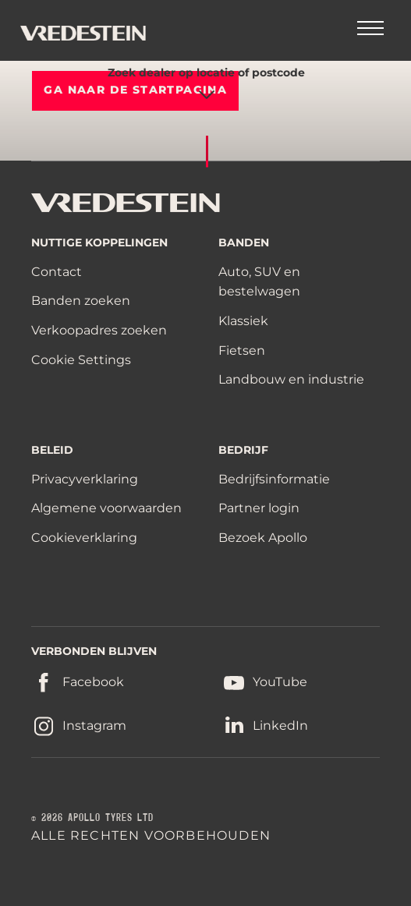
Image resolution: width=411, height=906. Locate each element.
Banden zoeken (80, 300)
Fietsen (241, 350)
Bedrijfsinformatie (274, 479)
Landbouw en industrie (291, 379)
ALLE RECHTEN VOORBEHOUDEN (151, 835)
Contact (56, 271)
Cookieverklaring (84, 537)
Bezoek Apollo (262, 537)
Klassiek (243, 320)
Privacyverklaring (84, 479)
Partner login (258, 508)
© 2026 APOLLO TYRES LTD (92, 817)
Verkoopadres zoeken (99, 330)
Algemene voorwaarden (106, 508)
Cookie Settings (81, 360)
